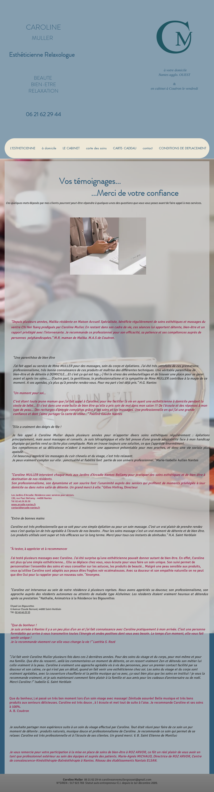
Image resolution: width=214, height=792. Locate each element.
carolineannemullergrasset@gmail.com (126, 779)
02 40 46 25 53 (22, 612)
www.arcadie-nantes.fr (23, 504)
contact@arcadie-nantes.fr (25, 507)
